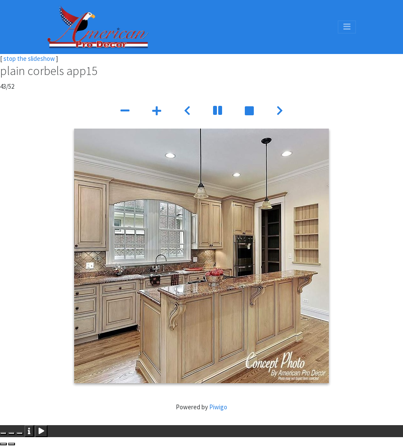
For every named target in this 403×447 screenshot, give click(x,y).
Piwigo (218, 407)
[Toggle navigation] (347, 27)
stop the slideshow (29, 58)
